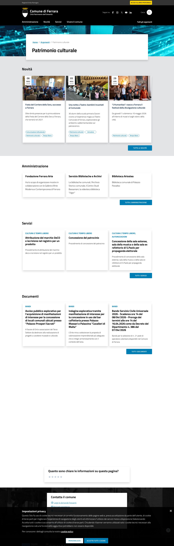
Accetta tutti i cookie (96, 540)
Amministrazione (30, 21)
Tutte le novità (140, 148)
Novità (47, 21)
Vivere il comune (74, 21)
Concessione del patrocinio (84, 238)
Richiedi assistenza (60, 506)
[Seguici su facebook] (112, 12)
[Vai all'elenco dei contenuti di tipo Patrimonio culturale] (33, 135)
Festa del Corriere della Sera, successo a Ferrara (43, 106)
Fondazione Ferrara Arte (39, 176)
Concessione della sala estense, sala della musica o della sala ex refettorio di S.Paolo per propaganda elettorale (129, 246)
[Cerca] (149, 12)
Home (35, 42)
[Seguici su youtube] (125, 12)
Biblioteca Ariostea (122, 176)
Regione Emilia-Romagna (30, 2)
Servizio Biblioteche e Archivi (85, 176)
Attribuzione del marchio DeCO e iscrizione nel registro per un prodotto (42, 241)
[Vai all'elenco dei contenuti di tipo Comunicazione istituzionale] (35, 132)
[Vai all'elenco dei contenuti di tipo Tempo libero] (47, 135)
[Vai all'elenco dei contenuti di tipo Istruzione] (90, 132)
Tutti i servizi (141, 275)
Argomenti (45, 42)
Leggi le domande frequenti (63, 502)
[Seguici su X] (121, 12)
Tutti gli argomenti (144, 21)
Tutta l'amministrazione (136, 202)
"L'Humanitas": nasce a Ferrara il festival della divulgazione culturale (128, 106)
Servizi (58, 21)
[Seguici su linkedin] (130, 12)
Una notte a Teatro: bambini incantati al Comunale (86, 106)
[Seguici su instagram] (116, 12)
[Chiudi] (171, 510)
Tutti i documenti (139, 351)
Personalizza (74, 540)
